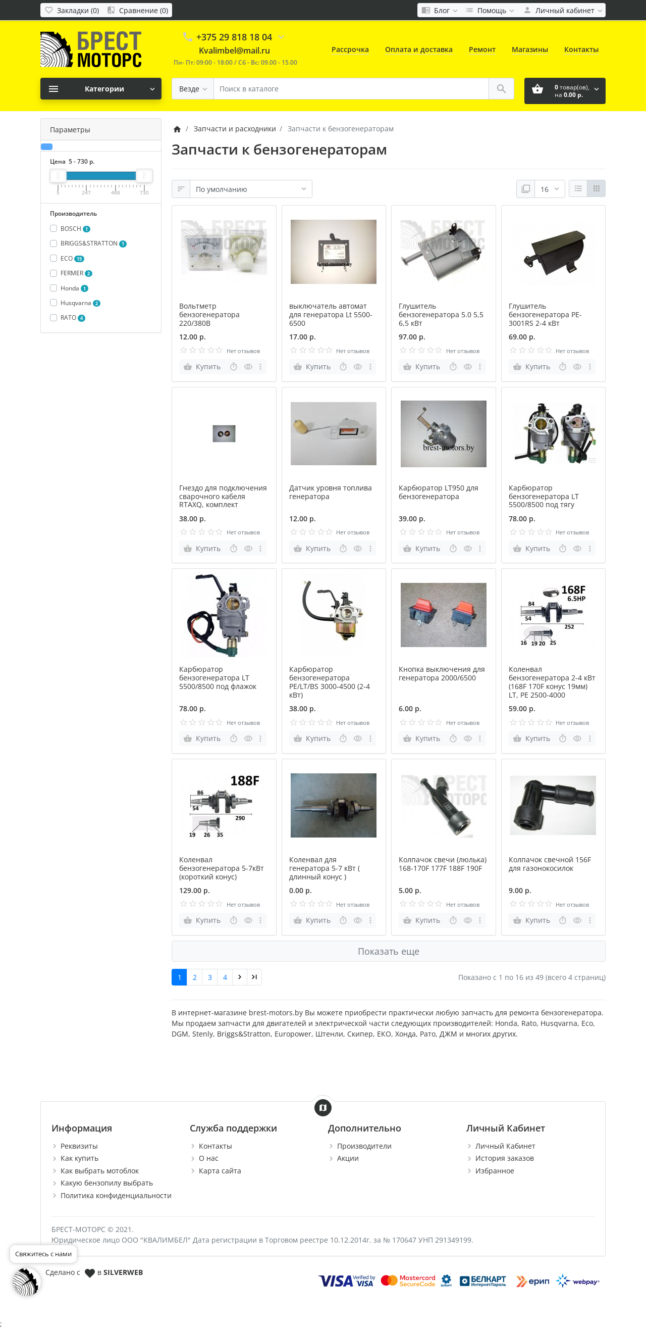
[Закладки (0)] (71, 10)
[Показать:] (549, 189)
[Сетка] (596, 188)
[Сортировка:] (251, 189)
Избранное (494, 1170)
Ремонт (482, 49)
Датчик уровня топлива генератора (330, 492)
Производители (364, 1146)
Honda (75, 288)
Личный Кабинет (505, 1146)
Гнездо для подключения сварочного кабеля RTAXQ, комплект (223, 496)
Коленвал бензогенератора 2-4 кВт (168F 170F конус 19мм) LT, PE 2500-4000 (552, 681)
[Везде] (193, 89)
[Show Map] (323, 1107)
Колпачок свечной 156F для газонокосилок (550, 864)
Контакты (581, 49)
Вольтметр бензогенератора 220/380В (209, 314)
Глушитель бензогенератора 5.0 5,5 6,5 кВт (441, 314)
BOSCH (76, 228)
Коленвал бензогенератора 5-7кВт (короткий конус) (221, 868)
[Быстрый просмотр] (248, 366)
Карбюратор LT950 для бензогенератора (438, 492)
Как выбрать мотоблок (100, 1170)
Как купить (79, 1158)
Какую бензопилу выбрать (107, 1183)
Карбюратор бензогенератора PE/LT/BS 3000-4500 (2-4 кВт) (329, 681)
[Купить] (203, 366)
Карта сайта (220, 1170)
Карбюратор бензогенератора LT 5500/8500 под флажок (217, 677)
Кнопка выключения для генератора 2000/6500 (442, 673)
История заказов (504, 1158)
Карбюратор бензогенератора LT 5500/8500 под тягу (544, 496)
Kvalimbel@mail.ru (234, 50)
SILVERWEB (123, 1272)
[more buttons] (260, 366)
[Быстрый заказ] (233, 366)
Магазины (530, 49)
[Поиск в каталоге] (351, 89)
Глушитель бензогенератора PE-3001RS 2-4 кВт (545, 314)
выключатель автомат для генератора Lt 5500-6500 (330, 314)
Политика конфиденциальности (116, 1195)
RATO (73, 317)
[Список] (578, 188)
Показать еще (388, 951)
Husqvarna (81, 303)
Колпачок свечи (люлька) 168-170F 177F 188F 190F (443, 864)
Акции (348, 1158)
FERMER (77, 273)
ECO (73, 258)
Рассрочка (350, 49)
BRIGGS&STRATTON (94, 243)
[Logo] (90, 49)
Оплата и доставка (419, 49)
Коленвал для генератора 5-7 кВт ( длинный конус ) (324, 868)
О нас (209, 1158)
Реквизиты (79, 1146)
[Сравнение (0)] (137, 10)
